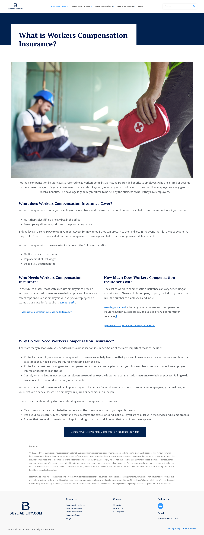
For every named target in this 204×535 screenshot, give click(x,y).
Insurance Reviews (127, 6)
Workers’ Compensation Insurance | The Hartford (137, 325)
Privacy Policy (174, 528)
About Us (117, 505)
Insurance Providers (106, 6)
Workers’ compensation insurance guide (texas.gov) (53, 311)
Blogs (140, 6)
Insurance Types (61, 6)
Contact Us (118, 508)
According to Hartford (117, 307)
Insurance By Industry (83, 6)
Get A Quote (118, 511)
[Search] (194, 6)
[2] (105, 325)
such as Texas (68, 302)
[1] (20, 311)
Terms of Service (188, 528)
